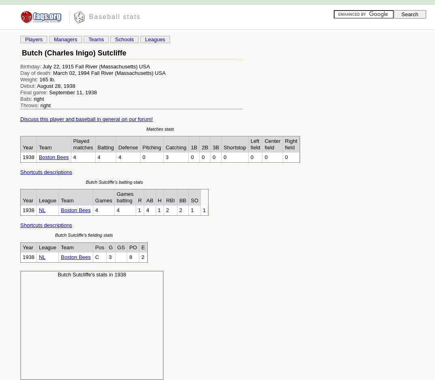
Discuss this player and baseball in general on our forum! (86, 119)
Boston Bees (54, 157)
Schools (124, 39)
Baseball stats (115, 16)
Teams (96, 39)
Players (34, 39)
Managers (65, 39)
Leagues (155, 39)
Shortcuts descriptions (46, 172)
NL (42, 210)
